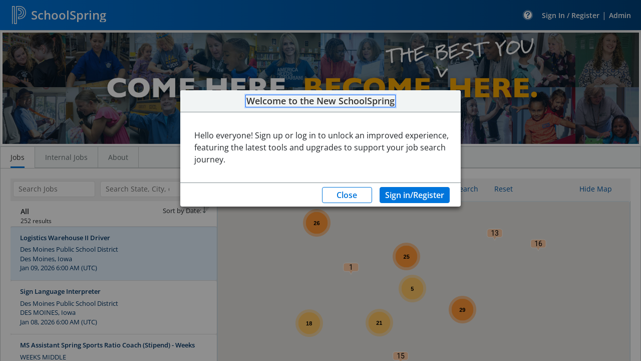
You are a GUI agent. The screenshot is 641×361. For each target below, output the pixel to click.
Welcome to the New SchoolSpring (320, 101)
